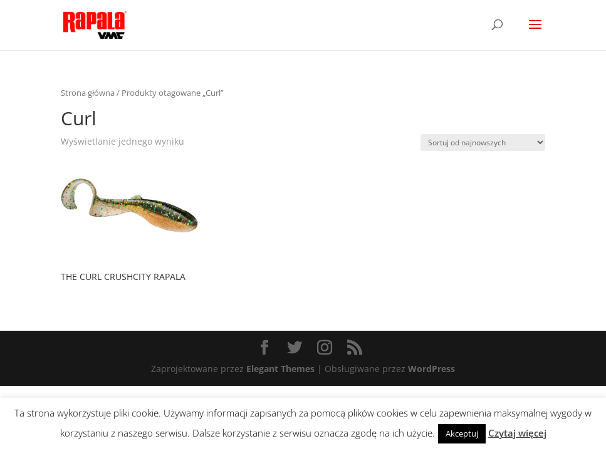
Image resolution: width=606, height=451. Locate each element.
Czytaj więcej (517, 433)
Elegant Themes (280, 369)
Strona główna (88, 92)
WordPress (431, 369)
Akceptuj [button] (462, 433)
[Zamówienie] (483, 142)
